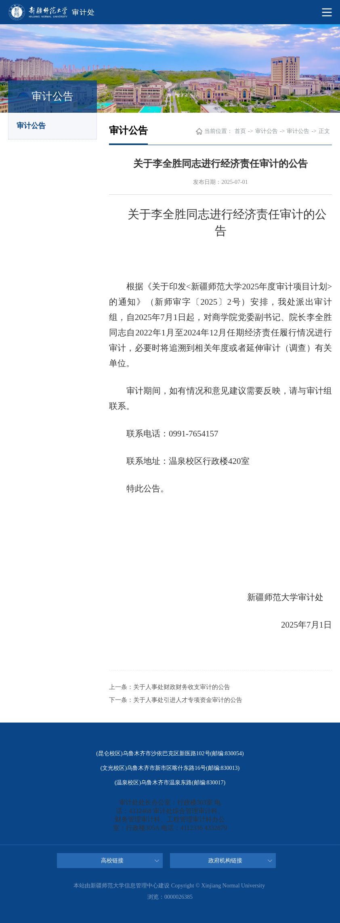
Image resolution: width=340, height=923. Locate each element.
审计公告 (31, 126)
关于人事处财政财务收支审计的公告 (181, 687)
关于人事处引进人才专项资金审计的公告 (187, 700)
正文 (324, 131)
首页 (240, 131)
